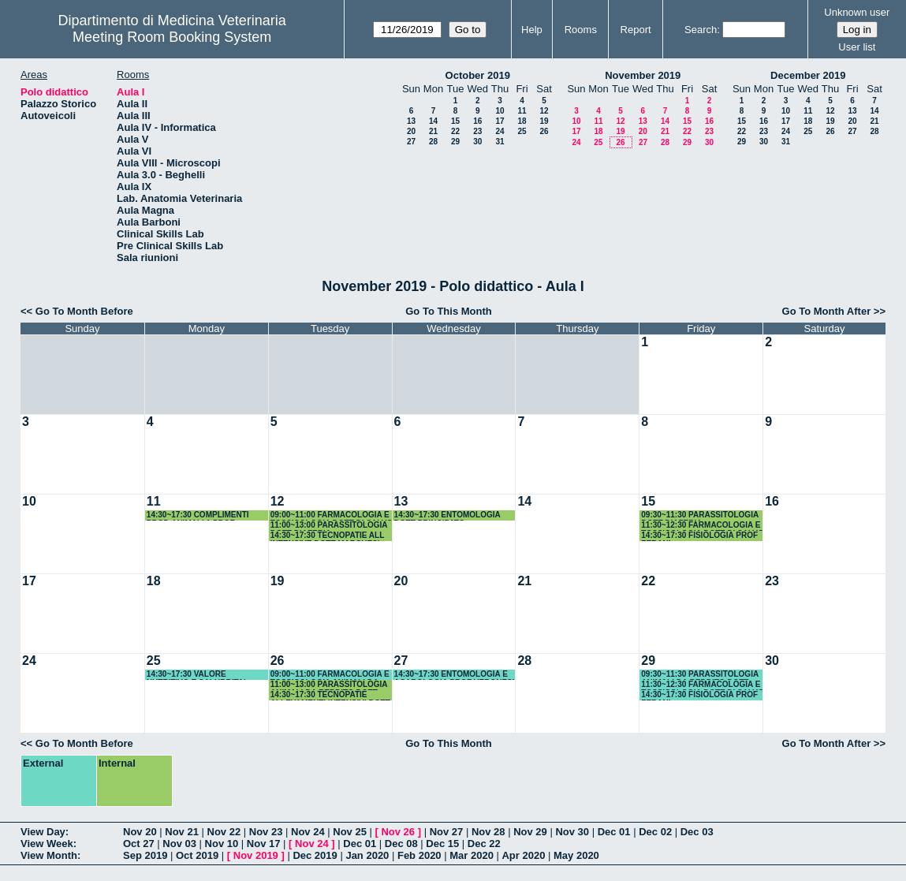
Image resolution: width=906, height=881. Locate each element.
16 (477, 121)
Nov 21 (182, 832)
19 (543, 121)
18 (521, 121)
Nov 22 (224, 832)
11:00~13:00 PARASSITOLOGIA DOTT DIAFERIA (328, 526)
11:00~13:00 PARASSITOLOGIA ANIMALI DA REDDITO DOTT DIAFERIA (328, 685)
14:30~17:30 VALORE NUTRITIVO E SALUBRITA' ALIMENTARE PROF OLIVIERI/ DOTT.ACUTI (203, 675)
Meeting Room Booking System (172, 37)
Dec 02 (655, 832)
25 (521, 131)
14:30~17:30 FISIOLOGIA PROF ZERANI (699, 536)
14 (433, 121)
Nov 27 (447, 832)
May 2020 (576, 855)
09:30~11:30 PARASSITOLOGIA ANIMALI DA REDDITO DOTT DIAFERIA (699, 675)
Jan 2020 (367, 855)
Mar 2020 (471, 855)
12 (543, 110)
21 (433, 131)
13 (411, 121)
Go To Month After (826, 311)
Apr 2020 (523, 855)
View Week (47, 843)
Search (700, 29)
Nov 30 (572, 832)
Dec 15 (442, 843)
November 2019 (642, 75)
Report (636, 29)
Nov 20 (140, 832)
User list (856, 47)
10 (499, 110)
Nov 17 (264, 843)
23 (477, 131)
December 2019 (807, 75)
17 (499, 121)
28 (433, 141)
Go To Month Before (84, 311)
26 (543, 131)
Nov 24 (308, 832)
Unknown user (856, 12)
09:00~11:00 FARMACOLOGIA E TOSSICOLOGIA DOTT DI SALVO (331, 515)
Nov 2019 (255, 855)
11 (521, 110)
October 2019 (478, 75)
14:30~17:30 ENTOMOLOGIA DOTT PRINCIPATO (447, 515)
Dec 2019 (315, 855)
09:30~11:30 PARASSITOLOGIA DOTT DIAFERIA (699, 515)
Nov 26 (398, 832)
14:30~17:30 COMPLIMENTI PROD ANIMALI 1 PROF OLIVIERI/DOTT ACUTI (198, 515)
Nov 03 (179, 843)
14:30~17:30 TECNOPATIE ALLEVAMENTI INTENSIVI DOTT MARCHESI (330, 695)
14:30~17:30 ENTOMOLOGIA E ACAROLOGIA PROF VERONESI (454, 675)
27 (411, 141)
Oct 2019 (197, 855)
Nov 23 (266, 832)
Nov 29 (530, 832)
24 (499, 131)
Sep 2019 (145, 855)
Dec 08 (401, 843)
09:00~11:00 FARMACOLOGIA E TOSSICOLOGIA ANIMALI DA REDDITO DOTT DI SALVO (330, 675)
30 (477, 141)
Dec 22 (484, 843)
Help (531, 29)
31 (499, 141)
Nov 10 (222, 843)
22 (455, 131)
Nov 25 (350, 832)
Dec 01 (614, 832)
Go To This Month (448, 311)
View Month (49, 855)
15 (455, 121)
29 (455, 141)
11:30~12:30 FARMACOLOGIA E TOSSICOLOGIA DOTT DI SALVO (702, 526)
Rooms (581, 29)
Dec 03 (697, 832)
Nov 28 (488, 832)
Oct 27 (139, 843)
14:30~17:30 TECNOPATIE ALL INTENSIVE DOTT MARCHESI (327, 536)
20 (411, 131)
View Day (43, 832)
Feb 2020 (419, 855)
